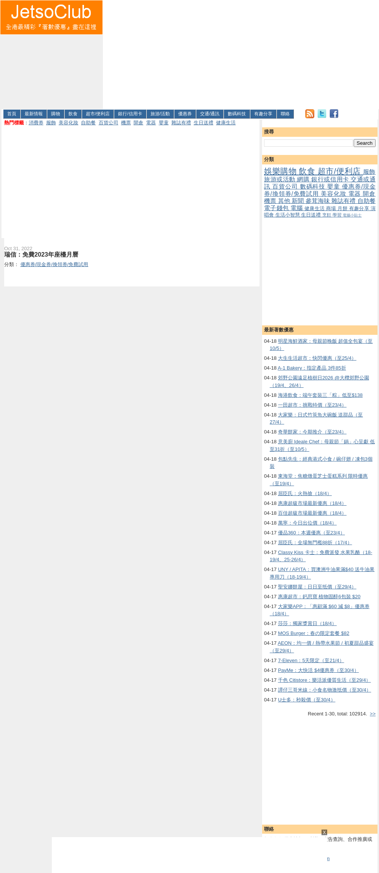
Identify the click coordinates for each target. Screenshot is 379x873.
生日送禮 (203, 122)
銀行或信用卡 (331, 179)
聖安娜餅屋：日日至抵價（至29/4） (317, 587)
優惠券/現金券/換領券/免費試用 (320, 190)
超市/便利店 (98, 113)
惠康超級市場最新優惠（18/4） (312, 503)
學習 (337, 214)
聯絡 (285, 113)
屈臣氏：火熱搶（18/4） (305, 493)
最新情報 (34, 113)
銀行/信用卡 (130, 113)
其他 (285, 201)
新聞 (299, 201)
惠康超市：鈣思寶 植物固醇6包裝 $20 (319, 596)
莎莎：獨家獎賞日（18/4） (307, 623)
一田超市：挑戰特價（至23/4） (312, 405)
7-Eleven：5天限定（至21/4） (311, 660)
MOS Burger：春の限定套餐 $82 (313, 633)
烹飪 (327, 214)
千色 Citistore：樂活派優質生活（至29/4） (324, 680)
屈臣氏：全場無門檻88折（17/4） (315, 542)
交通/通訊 (209, 113)
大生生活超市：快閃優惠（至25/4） (317, 358)
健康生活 (226, 122)
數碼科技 (237, 113)
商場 (331, 208)
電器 (151, 122)
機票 (126, 122)
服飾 (51, 122)
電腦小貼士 (352, 215)
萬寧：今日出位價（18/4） (307, 523)
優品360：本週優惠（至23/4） (311, 533)
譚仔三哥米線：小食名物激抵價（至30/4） (324, 690)
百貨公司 (108, 122)
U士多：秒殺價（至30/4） (307, 700)
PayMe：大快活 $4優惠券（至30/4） (318, 670)
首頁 (11, 113)
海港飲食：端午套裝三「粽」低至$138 (320, 395)
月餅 (343, 208)
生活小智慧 (288, 215)
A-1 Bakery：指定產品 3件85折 (312, 368)
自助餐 (88, 122)
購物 (55, 113)
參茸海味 (319, 201)
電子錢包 (277, 208)
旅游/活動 (160, 113)
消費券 (36, 122)
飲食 (73, 113)
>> (373, 714)
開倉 (138, 122)
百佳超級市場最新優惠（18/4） (312, 513)
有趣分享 (263, 113)
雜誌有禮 (181, 122)
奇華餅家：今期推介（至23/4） (312, 432)
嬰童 (164, 122)
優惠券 (185, 113)
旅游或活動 (280, 179)
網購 (304, 179)
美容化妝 (68, 122)
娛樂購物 (281, 171)
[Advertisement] (196, 53)
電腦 (297, 208)
